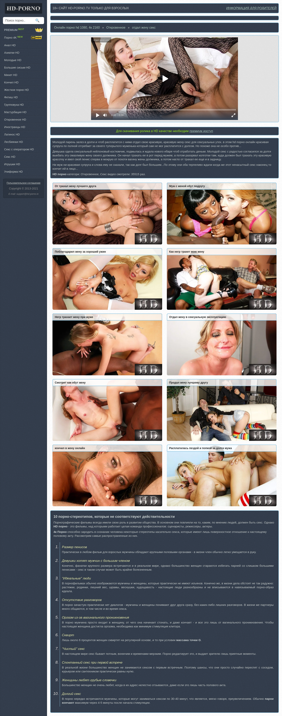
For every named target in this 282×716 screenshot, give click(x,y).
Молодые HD (12, 60)
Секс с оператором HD (19, 149)
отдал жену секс (143, 27)
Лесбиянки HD (13, 141)
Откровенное (115, 27)
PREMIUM (23, 30)
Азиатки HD (11, 52)
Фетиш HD (11, 97)
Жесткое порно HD (16, 89)
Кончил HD (11, 82)
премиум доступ (201, 131)
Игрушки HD (12, 164)
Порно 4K (23, 37)
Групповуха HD (14, 104)
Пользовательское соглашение (24, 183)
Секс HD (9, 156)
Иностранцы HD (14, 127)
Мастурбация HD (15, 112)
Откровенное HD (15, 119)
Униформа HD (13, 171)
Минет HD (10, 75)
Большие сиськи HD (17, 67)
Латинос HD (12, 134)
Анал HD (10, 45)
